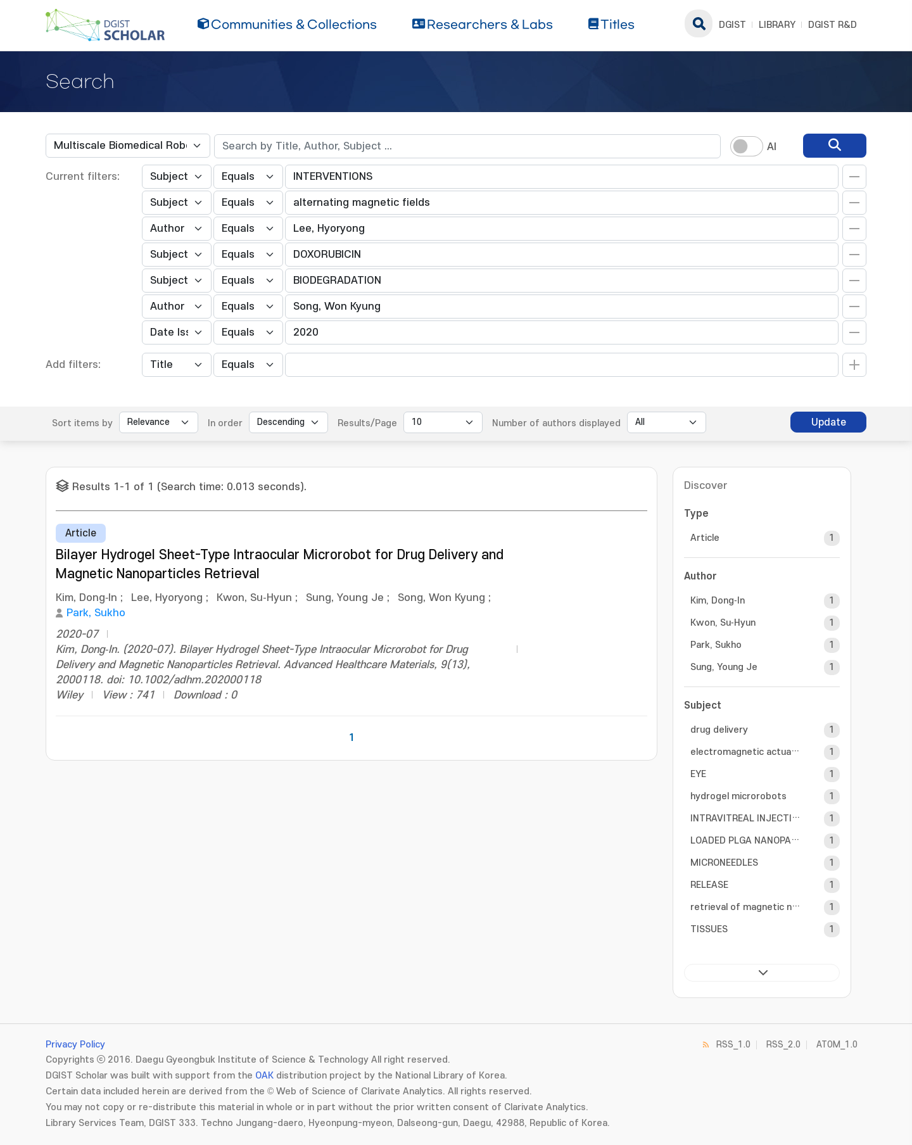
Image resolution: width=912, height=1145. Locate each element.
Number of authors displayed (556, 423)
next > (762, 973)
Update (828, 422)
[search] (834, 146)
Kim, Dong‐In (717, 600)
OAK (264, 1075)
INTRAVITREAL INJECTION (746, 818)
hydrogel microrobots (738, 796)
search (698, 23)
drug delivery (719, 729)
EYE (698, 774)
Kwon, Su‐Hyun (723, 622)
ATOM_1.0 (837, 1044)
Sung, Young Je (723, 667)
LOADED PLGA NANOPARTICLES (746, 840)
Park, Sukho (95, 613)
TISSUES (709, 929)
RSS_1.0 (733, 1044)
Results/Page (367, 423)
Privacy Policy (75, 1044)
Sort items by (82, 423)
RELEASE (709, 885)
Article (704, 538)
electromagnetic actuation (746, 752)
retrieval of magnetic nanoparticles (746, 907)
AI (771, 147)
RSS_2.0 (783, 1044)
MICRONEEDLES (724, 862)
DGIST (732, 25)
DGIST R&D (832, 25)
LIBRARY (777, 25)
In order (225, 423)
